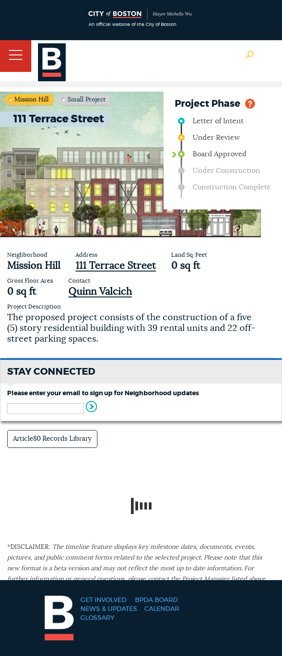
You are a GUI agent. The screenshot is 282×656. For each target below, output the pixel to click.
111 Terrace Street (116, 266)
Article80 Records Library (52, 438)
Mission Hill (31, 99)
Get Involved (103, 600)
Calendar (161, 609)
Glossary (97, 618)
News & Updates (108, 609)
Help (250, 103)
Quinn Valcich (100, 292)
